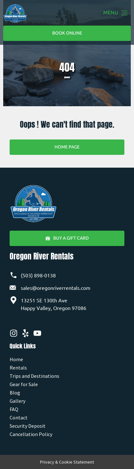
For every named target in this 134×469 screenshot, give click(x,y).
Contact (19, 417)
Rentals (18, 367)
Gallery (17, 401)
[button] (124, 13)
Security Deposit (28, 426)
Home (16, 359)
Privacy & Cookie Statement (67, 462)
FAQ (14, 409)
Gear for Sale (24, 384)
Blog (15, 392)
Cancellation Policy (31, 434)
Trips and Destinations (34, 376)
